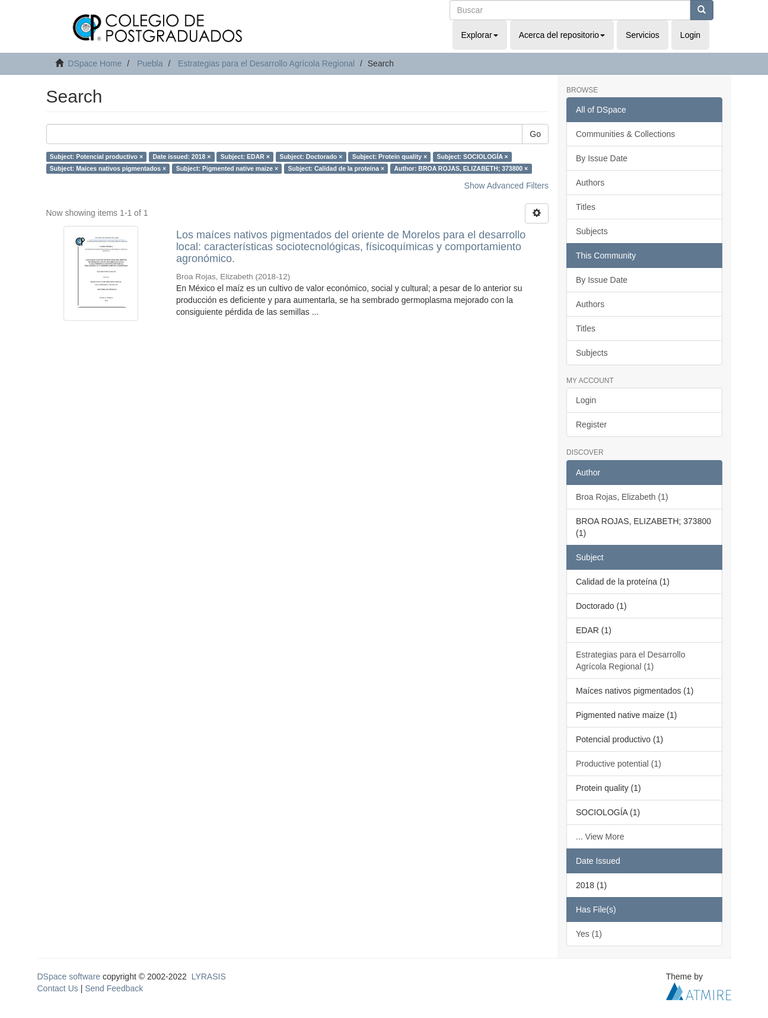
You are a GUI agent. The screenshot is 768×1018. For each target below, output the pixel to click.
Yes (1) (589, 934)
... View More (600, 836)
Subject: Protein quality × (389, 156)
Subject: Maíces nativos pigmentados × (108, 168)
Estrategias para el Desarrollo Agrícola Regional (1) (630, 660)
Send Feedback (114, 988)
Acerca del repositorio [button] (562, 35)
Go (535, 134)
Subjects (592, 231)
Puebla (150, 63)
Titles (585, 207)
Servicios (642, 35)
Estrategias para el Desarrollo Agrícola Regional (266, 63)
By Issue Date (601, 158)
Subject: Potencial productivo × (96, 156)
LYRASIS (209, 976)
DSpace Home (95, 63)
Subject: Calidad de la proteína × (336, 168)
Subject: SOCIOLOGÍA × (472, 156)
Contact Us (57, 988)
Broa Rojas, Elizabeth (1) (622, 497)
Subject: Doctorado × (310, 156)
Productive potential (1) (618, 763)
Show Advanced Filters (506, 185)
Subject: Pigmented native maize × (227, 168)
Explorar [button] (479, 35)
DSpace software (69, 976)
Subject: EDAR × (245, 156)
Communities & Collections (625, 134)
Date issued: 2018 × (182, 156)
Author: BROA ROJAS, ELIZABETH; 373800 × (461, 168)
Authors (590, 182)
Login (586, 400)
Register (591, 424)
